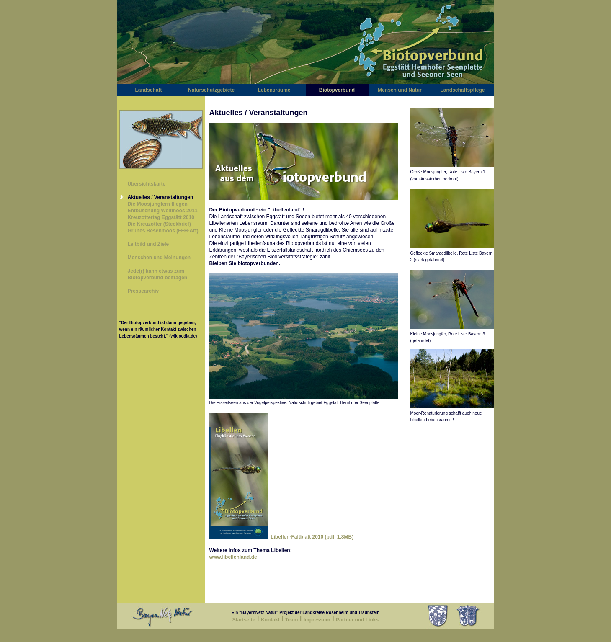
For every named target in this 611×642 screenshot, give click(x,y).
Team (291, 620)
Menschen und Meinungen (159, 257)
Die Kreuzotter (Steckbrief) (159, 224)
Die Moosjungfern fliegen (158, 204)
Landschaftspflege (462, 90)
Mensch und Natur (400, 90)
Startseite (243, 620)
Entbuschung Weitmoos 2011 (163, 211)
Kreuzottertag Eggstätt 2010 (161, 217)
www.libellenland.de (233, 557)
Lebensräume (274, 90)
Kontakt (270, 620)
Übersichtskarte (147, 184)
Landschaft (148, 90)
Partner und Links (357, 620)
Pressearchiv (143, 291)
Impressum (317, 620)
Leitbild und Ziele (148, 244)
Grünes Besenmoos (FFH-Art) (163, 231)
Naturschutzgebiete (211, 90)
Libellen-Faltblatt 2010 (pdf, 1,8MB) (311, 537)
